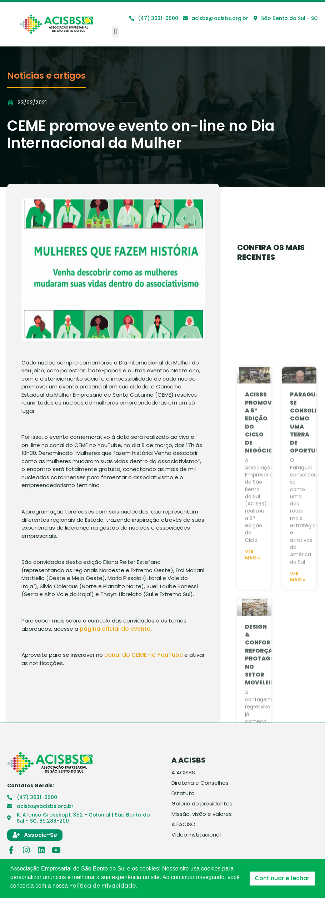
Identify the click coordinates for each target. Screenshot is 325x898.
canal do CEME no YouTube (143, 655)
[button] (115, 32)
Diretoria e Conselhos (200, 782)
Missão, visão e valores (201, 814)
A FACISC (183, 824)
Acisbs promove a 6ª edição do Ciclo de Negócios (260, 616)
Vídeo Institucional (196, 834)
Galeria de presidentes (201, 803)
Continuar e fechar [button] (282, 878)
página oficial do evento (115, 629)
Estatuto (183, 793)
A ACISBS (183, 772)
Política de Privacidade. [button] (103, 886)
